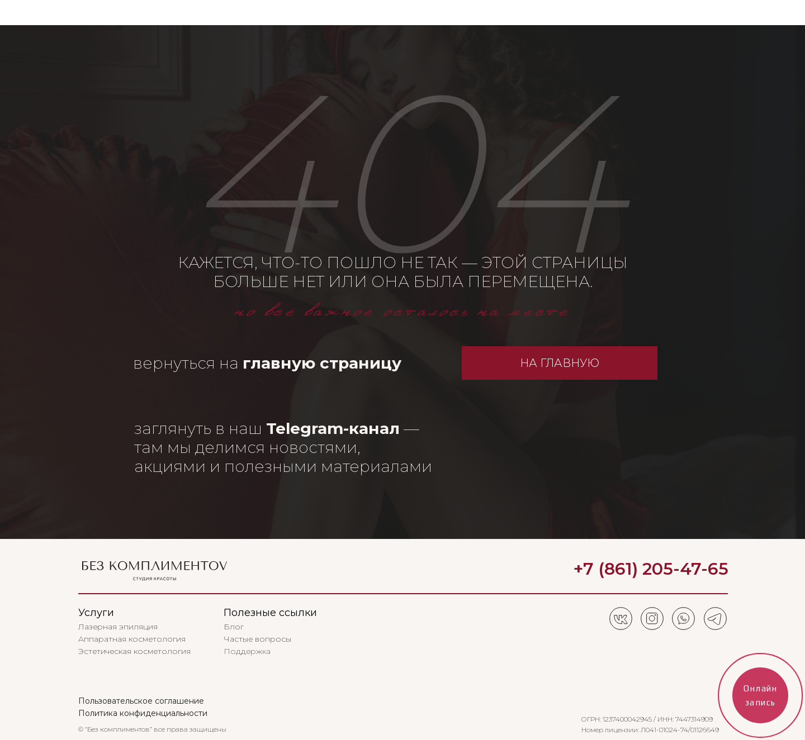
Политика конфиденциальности (142, 713)
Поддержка (247, 651)
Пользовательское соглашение (141, 701)
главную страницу (322, 363)
